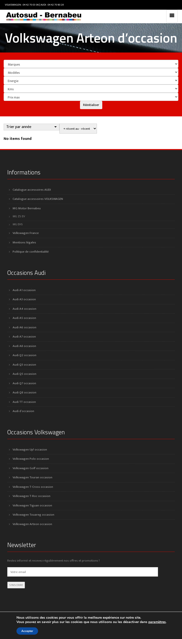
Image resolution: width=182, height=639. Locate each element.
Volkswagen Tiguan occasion (32, 505)
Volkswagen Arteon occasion (32, 524)
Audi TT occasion (24, 402)
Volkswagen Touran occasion (32, 477)
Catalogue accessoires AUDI (32, 189)
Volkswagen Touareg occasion (33, 514)
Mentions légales (24, 242)
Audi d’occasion (23, 411)
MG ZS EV (19, 216)
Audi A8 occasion (24, 346)
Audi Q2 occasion (24, 355)
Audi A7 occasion (24, 336)
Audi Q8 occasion (24, 392)
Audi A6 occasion (24, 327)
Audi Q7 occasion (24, 383)
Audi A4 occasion (24, 308)
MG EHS (18, 224)
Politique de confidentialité (31, 251)
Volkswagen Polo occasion (31, 458)
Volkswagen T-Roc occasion (31, 496)
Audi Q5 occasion (24, 373)
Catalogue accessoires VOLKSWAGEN (38, 199)
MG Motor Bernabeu (27, 208)
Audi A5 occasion (24, 318)
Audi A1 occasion (24, 290)
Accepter (27, 631)
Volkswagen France (26, 233)
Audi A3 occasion (24, 299)
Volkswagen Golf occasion (30, 468)
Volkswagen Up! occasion (30, 449)
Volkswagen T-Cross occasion (33, 486)
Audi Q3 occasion (24, 364)
